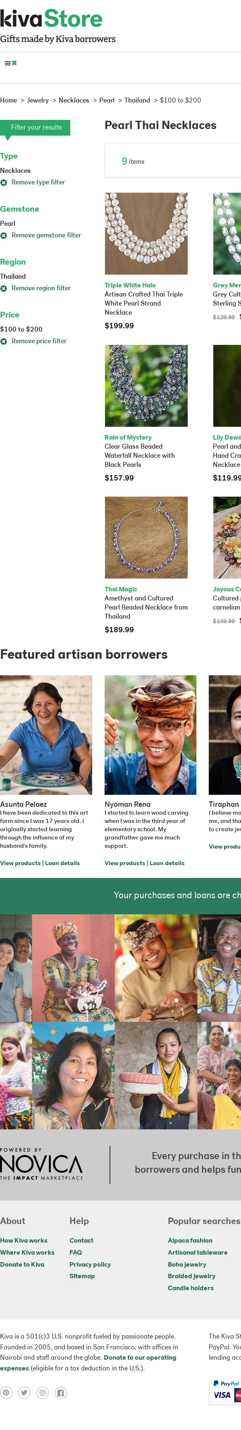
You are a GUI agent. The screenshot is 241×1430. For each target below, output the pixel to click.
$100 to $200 (21, 330)
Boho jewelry (187, 1265)
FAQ (75, 1253)
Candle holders (191, 1288)
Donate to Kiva (22, 1265)
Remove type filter (32, 182)
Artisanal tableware (198, 1253)
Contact (81, 1241)
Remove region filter (35, 288)
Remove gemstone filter (40, 235)
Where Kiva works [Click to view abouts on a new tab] (27, 1253)
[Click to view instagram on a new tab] (45, 1392)
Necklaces (15, 171)
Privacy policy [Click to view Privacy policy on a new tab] (90, 1265)
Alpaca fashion (190, 1241)
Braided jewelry (191, 1276)
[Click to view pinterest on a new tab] (9, 1392)
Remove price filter (33, 341)
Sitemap (82, 1276)
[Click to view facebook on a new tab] (63, 1392)
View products (20, 864)
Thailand (13, 277)
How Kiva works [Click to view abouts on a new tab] (24, 1241)
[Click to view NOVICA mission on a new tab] (41, 1165)
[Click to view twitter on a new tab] (27, 1392)
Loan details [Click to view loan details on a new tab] (62, 864)
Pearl (7, 224)
